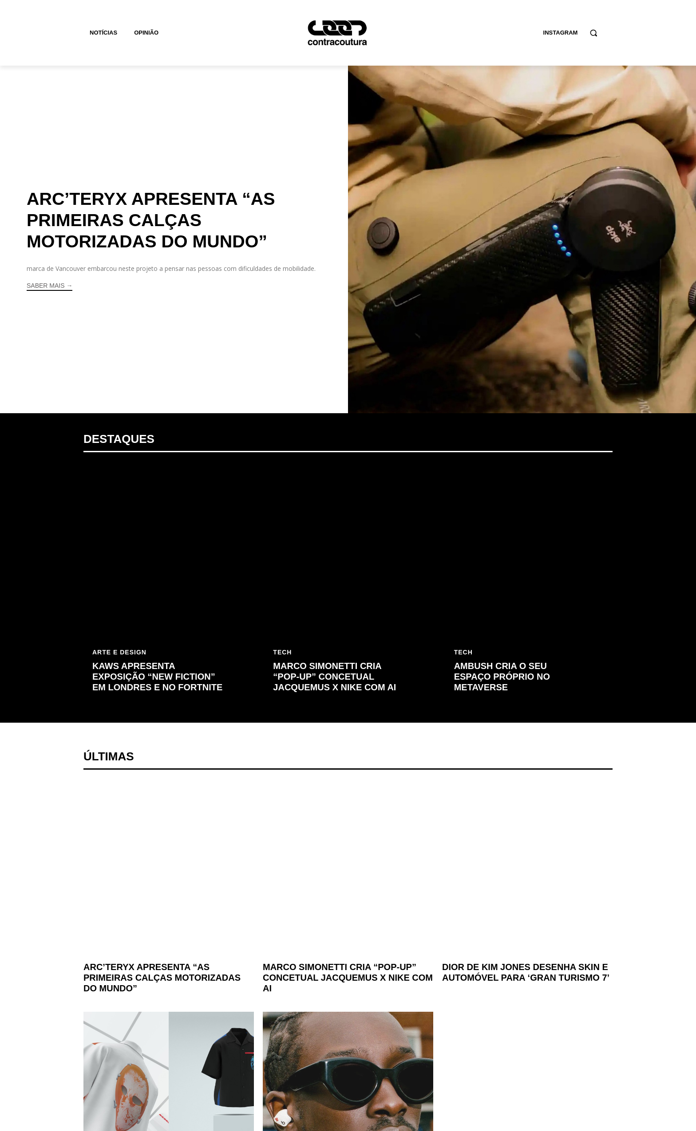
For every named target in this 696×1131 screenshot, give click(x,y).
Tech (282, 652)
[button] (593, 33)
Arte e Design (119, 652)
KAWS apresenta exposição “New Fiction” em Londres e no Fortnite (157, 676)
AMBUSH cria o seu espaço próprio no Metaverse (502, 676)
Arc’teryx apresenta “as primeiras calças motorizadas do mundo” (153, 220)
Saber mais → (49, 285)
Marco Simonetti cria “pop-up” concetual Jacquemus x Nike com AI (334, 676)
